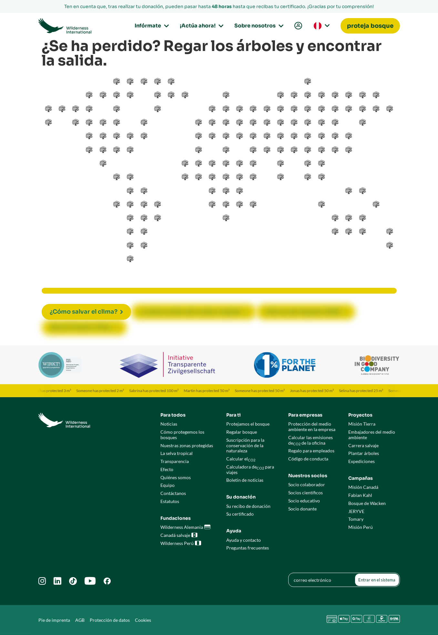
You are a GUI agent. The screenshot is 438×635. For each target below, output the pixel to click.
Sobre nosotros (257, 25)
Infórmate (151, 25)
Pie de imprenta (54, 620)
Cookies (143, 620)
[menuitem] (297, 26)
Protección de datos (110, 620)
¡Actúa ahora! (200, 25)
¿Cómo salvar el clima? (83, 311)
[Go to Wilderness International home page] (65, 26)
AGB (80, 620)
